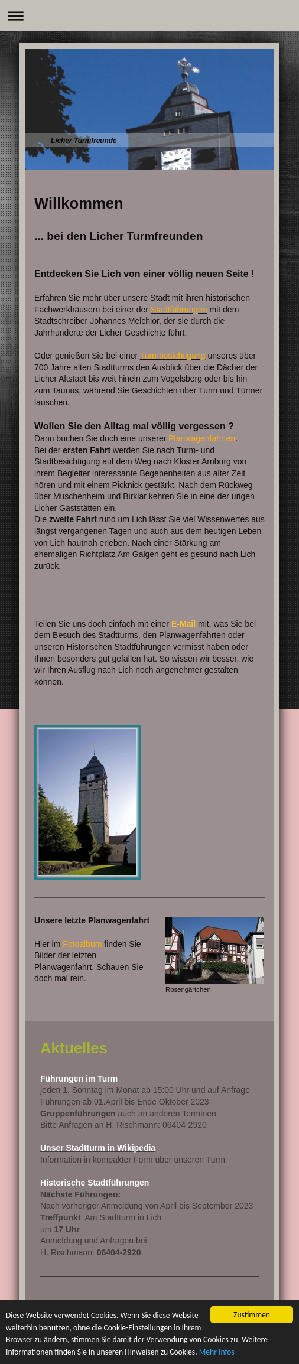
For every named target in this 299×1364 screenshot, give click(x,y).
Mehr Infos (217, 1352)
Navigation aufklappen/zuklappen (149, 15)
